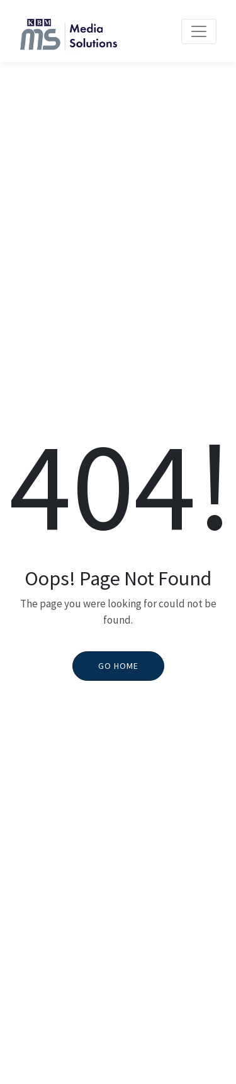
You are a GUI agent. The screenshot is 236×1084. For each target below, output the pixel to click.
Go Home (118, 665)
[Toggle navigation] (198, 31)
